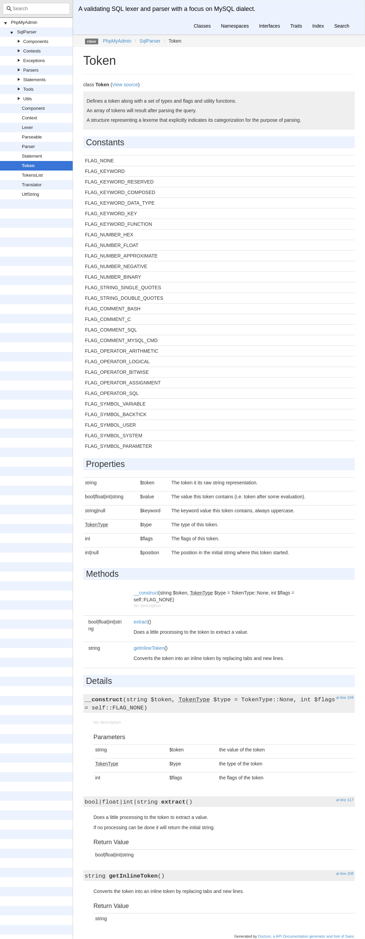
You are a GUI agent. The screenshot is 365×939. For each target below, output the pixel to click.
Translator (32, 184)
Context (29, 117)
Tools (28, 89)
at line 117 (344, 800)
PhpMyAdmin (24, 22)
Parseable (32, 137)
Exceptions (34, 60)
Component (33, 108)
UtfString (30, 194)
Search (341, 26)
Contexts (32, 51)
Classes (202, 26)
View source (125, 84)
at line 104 (344, 697)
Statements (34, 79)
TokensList (32, 175)
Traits (296, 26)
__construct (146, 593)
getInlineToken (149, 648)
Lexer (27, 127)
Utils (27, 98)
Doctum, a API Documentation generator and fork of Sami (306, 936)
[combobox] (36, 8)
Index (318, 26)
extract (141, 622)
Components (35, 41)
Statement (32, 156)
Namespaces (235, 26)
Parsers (31, 70)
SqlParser (26, 31)
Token (28, 165)
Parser (28, 146)
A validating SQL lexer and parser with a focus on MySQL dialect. (167, 8)
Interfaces (269, 26)
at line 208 (344, 873)
